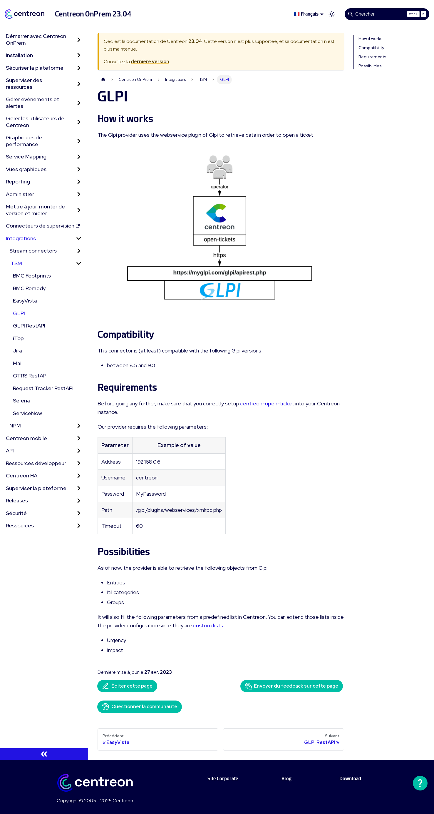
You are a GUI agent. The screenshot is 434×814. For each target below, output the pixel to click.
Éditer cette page (127, 686)
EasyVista (25, 300)
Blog (286, 778)
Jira (17, 350)
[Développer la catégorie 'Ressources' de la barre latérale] (78, 525)
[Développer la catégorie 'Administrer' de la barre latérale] (78, 194)
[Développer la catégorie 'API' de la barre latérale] (78, 451)
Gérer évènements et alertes (32, 102)
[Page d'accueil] (103, 79)
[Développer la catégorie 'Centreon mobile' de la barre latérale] (78, 438)
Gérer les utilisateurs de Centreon (35, 121)
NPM (15, 425)
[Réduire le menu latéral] (44, 754)
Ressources (20, 525)
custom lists (208, 625)
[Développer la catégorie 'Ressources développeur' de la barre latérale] (78, 463)
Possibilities (370, 65)
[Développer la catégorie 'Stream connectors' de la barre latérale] (78, 251)
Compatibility (371, 47)
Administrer (20, 194)
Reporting (18, 181)
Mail (18, 363)
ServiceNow (27, 413)
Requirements (372, 56)
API (10, 450)
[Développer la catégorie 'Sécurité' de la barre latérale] (78, 513)
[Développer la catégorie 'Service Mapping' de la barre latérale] (78, 157)
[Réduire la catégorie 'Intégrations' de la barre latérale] (78, 238)
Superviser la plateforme (36, 488)
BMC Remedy (29, 288)
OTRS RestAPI (30, 375)
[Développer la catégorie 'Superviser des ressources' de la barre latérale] (78, 84)
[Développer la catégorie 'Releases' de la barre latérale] (78, 501)
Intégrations (21, 238)
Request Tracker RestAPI (43, 388)
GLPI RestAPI (29, 325)
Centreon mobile (26, 438)
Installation (19, 55)
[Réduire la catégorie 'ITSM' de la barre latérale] (78, 263)
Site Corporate (222, 778)
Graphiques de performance (24, 141)
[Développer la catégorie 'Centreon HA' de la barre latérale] (78, 476)
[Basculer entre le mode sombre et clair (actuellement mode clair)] (331, 14)
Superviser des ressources (24, 83)
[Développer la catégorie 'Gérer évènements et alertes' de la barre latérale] (78, 103)
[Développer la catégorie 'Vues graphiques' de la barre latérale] (78, 169)
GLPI (19, 313)
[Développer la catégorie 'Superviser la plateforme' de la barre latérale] (78, 488)
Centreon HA (21, 475)
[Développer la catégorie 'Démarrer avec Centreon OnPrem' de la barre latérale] (78, 40)
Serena (21, 400)
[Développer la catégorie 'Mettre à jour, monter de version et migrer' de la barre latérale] (78, 210)
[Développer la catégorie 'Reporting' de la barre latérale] (78, 182)
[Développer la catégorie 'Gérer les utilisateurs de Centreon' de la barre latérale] (78, 122)
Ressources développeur (36, 463)
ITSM (15, 263)
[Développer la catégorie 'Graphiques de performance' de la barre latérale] (78, 141)
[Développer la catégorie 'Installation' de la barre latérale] (78, 55)
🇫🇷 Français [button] (306, 14)
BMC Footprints (32, 275)
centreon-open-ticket (267, 403)
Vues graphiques (26, 169)
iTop (18, 338)
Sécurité (16, 513)
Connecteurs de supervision (43, 225)
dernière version (150, 61)
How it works (370, 38)
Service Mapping (26, 156)
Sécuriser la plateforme (34, 67)
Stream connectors (33, 250)
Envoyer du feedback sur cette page (291, 686)
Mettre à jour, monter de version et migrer (35, 210)
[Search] (387, 14)
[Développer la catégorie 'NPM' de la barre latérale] (78, 426)
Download (350, 778)
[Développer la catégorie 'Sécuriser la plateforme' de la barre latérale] (78, 68)
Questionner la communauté (139, 706)
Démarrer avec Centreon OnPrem (36, 39)
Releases (17, 500)
